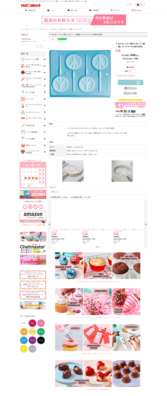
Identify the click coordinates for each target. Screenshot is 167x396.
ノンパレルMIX (97, 317)
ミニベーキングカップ (83, 282)
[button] (73, 10)
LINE (35, 201)
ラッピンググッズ (97, 353)
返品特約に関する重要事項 (125, 76)
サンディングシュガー (111, 317)
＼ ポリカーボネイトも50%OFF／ (97, 389)
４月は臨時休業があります (32, 160)
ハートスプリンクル (82, 317)
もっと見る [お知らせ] (41, 47)
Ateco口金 (86, 353)
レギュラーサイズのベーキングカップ (106, 282)
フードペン (109, 353)
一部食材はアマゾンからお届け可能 (33, 225)
